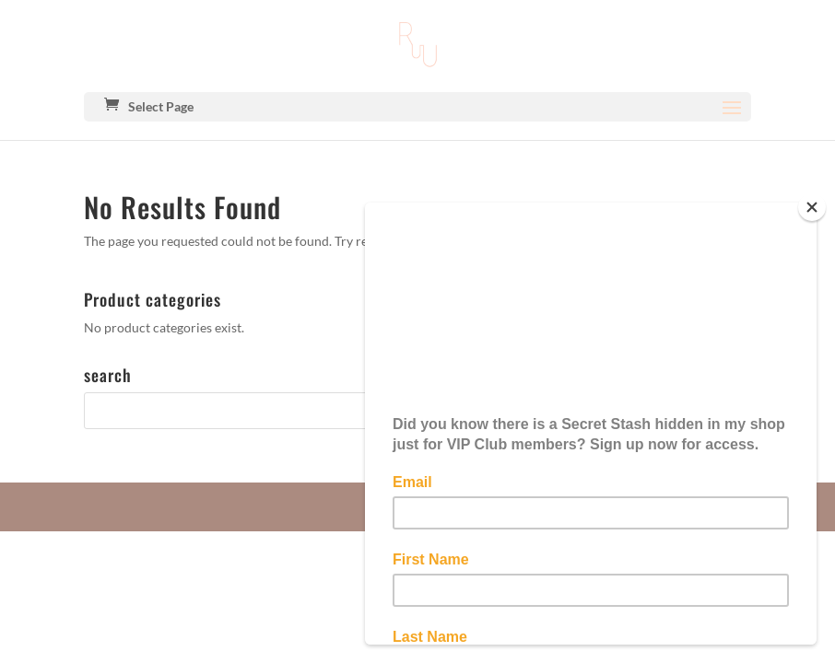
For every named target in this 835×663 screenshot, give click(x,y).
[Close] (812, 207)
